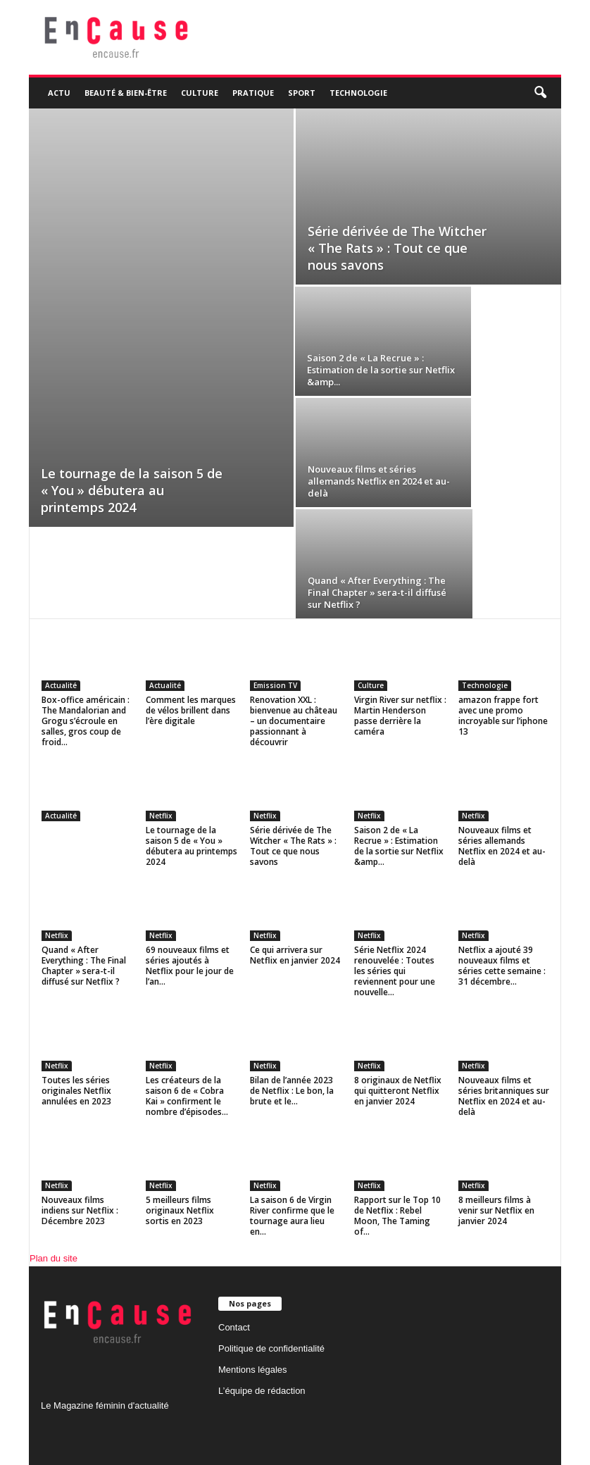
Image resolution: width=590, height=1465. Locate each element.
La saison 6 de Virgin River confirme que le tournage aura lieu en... (292, 1216)
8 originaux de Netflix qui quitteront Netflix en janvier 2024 (397, 1090)
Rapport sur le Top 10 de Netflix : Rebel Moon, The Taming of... (397, 1216)
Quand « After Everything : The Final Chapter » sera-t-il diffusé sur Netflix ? (377, 592)
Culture (199, 92)
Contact (234, 1327)
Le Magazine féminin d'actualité (105, 1405)
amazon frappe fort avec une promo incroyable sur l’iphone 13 (503, 715)
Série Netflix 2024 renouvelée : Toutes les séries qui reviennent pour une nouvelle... (394, 971)
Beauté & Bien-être (125, 92)
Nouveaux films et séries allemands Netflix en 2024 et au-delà (379, 481)
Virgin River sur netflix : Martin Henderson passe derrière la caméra (400, 715)
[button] (540, 92)
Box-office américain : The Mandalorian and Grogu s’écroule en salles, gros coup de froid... (86, 721)
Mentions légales (252, 1369)
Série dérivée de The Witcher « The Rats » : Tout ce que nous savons (397, 248)
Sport (301, 92)
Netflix (160, 816)
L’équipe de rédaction (262, 1390)
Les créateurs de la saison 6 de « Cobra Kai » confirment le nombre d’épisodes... (187, 1096)
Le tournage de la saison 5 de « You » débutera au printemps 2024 (131, 490)
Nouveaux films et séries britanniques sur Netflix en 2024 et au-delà (503, 1096)
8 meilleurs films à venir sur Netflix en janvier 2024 (496, 1210)
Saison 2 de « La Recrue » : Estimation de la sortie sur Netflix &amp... (381, 369)
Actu (59, 92)
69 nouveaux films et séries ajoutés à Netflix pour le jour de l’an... (190, 965)
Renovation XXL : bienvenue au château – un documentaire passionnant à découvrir (293, 721)
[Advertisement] (161, 214)
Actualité (61, 685)
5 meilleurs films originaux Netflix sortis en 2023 (180, 1210)
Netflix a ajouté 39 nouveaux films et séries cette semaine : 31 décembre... (502, 965)
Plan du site (53, 1258)
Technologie (358, 92)
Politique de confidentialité (271, 1348)
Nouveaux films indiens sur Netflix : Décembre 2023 (80, 1210)
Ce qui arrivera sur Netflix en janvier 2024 (295, 955)
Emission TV (275, 685)
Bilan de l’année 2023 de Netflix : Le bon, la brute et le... (292, 1090)
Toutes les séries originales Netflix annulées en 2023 (76, 1090)
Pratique (253, 92)
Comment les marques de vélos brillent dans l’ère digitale (191, 710)
